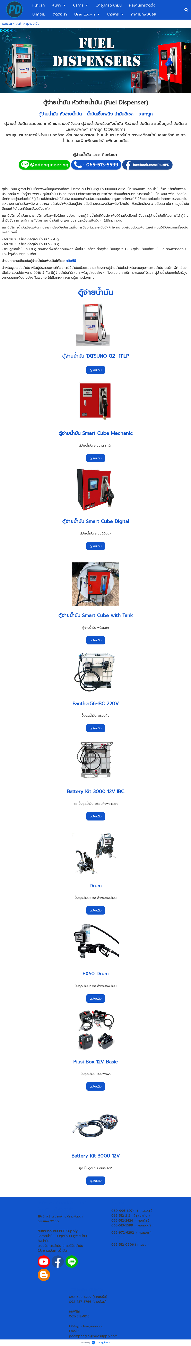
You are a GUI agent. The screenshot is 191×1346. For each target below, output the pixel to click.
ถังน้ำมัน (43, 1240)
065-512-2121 (121, 1215)
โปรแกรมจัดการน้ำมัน (52, 1250)
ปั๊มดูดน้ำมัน (64, 1236)
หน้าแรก (7, 24)
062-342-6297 (80, 1296)
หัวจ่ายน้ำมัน (46, 1236)
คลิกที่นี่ (71, 260)
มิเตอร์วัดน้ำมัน (72, 1245)
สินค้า (19, 24)
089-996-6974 (123, 1210)
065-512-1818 (79, 1316)
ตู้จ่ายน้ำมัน (48, 114)
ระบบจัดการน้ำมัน (49, 1245)
